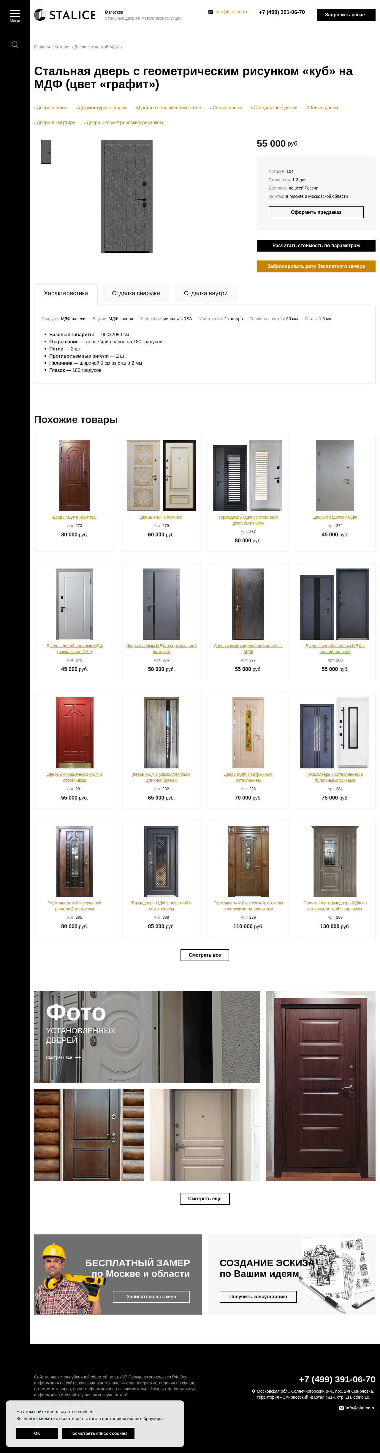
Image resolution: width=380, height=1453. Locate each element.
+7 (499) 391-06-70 (282, 12)
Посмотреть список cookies (98, 1433)
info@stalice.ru (227, 11)
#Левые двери (322, 107)
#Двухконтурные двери (101, 107)
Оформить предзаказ (316, 212)
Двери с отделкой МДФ (97, 47)
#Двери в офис (50, 107)
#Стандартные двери (274, 107)
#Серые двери (226, 107)
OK (37, 1433)
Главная (42, 47)
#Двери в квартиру (54, 122)
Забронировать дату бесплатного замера (316, 266)
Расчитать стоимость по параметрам (316, 245)
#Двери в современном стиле (168, 107)
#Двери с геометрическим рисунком (123, 122)
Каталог (63, 47)
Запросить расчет (346, 14)
